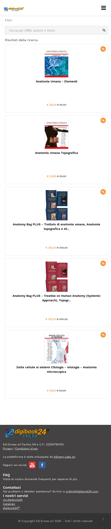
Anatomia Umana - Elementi (56, 81)
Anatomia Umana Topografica (56, 153)
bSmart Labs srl (64, 456)
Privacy (8, 448)
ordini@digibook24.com (82, 491)
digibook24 (11, 508)
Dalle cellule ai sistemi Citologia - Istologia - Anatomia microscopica (56, 370)
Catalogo (9, 504)
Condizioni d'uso (26, 448)
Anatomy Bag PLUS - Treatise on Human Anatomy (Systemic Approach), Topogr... (57, 298)
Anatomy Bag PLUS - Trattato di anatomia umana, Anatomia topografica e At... (56, 227)
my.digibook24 (13, 499)
